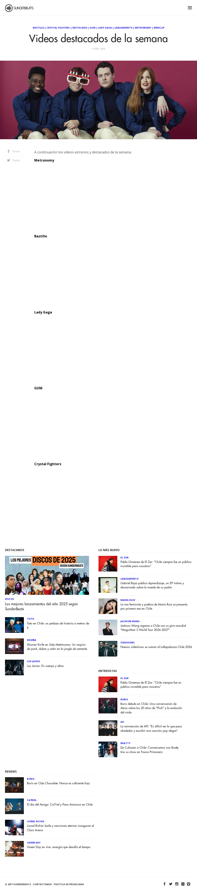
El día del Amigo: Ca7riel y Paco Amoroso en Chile (60, 804)
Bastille (38, 27)
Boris (124, 699)
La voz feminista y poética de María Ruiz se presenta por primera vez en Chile (153, 606)
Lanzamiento (123, 27)
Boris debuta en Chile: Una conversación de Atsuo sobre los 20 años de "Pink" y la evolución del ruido (151, 708)
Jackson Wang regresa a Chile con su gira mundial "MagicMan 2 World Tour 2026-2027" (153, 628)
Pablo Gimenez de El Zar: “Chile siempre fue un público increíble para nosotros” (155, 564)
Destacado (79, 27)
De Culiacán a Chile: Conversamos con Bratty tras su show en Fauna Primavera (149, 749)
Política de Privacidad (69, 884)
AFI (122, 721)
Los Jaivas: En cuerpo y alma (45, 666)
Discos (9, 598)
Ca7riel (32, 800)
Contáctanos (42, 884)
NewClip (159, 27)
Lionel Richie (35, 821)
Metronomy (143, 27)
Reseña (31, 640)
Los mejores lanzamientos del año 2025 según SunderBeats (41, 606)
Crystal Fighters (58, 27)
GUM (93, 27)
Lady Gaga (105, 27)
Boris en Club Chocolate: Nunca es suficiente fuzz (58, 783)
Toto (30, 618)
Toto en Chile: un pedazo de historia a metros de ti (58, 625)
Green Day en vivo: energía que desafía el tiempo (58, 847)
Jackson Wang (130, 621)
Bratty (125, 743)
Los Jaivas (33, 661)
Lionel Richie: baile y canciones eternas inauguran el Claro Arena (60, 828)
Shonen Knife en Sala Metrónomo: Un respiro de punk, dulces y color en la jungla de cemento (57, 646)
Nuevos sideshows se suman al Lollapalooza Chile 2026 (156, 647)
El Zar (124, 557)
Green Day (33, 842)
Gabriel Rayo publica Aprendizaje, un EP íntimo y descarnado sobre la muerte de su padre (152, 585)
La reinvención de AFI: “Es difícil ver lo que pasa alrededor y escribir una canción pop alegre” (151, 728)
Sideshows (127, 642)
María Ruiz (127, 600)
